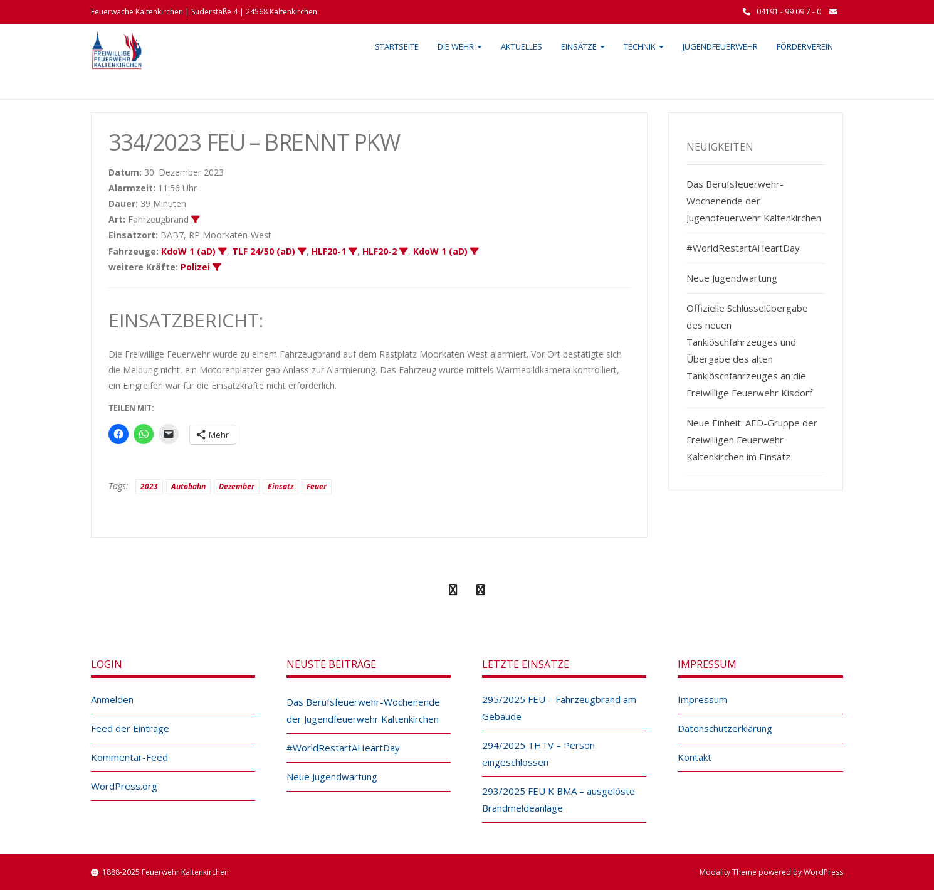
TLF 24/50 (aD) (263, 251)
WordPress (823, 872)
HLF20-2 (379, 251)
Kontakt (694, 757)
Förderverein (805, 46)
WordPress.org (124, 786)
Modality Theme (728, 872)
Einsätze (583, 46)
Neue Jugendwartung (731, 278)
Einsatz (280, 486)
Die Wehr (460, 46)
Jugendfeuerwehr (720, 46)
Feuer (317, 486)
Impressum (702, 699)
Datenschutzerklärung (725, 728)
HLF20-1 (329, 251)
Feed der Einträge (130, 728)
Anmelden (112, 699)
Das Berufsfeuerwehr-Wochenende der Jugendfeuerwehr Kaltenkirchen (753, 200)
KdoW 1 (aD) (188, 251)
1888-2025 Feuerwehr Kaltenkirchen (165, 872)
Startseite (397, 46)
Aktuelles (521, 46)
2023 (149, 486)
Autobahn (188, 486)
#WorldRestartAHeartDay (743, 247)
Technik (644, 46)
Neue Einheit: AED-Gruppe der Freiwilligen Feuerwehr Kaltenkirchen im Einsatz (751, 439)
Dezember (236, 486)
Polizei (195, 267)
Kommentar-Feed (129, 757)
